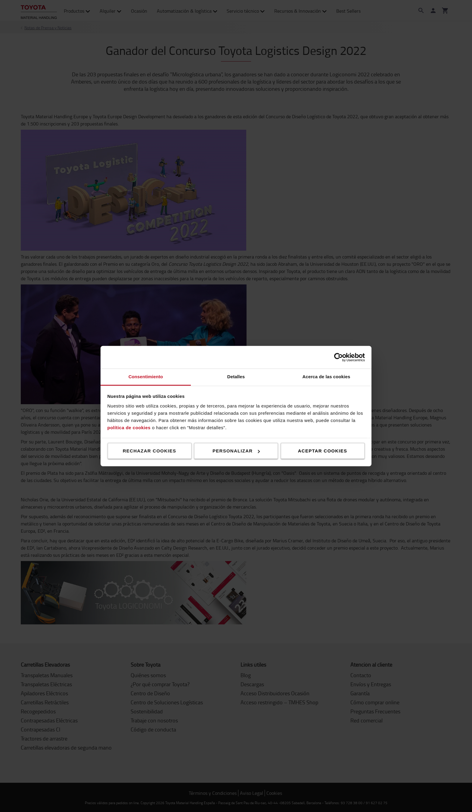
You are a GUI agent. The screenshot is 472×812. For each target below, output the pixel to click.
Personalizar (236, 450)
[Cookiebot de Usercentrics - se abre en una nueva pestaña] (338, 357)
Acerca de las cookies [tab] (326, 376)
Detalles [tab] (236, 376)
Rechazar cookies (149, 450)
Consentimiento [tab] (146, 376)
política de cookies (129, 427)
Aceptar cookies (322, 450)
